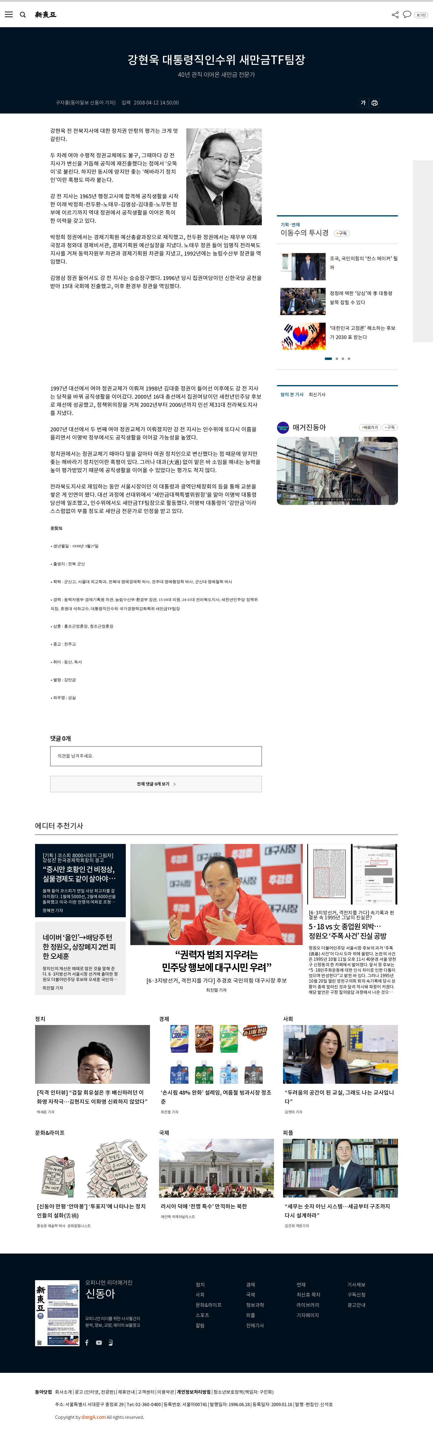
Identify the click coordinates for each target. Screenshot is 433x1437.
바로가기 (371, 427)
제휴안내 (126, 1392)
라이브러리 (308, 1305)
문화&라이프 (209, 1305)
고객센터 (146, 1392)
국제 (250, 1295)
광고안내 (356, 1305)
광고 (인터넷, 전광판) (95, 1392)
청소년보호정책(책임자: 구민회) (243, 1392)
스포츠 (202, 1315)
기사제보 (356, 1285)
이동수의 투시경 (305, 233)
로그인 (421, 15)
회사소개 (63, 1392)
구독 (343, 233)
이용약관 (165, 1392)
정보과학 (255, 1305)
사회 (200, 1295)
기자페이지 (308, 1315)
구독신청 (356, 1295)
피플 (250, 1315)
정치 (200, 1285)
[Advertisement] (141, 336)
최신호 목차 (309, 1295)
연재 (301, 1285)
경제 (250, 1285)
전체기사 (255, 1326)
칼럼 (200, 1326)
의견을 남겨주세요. (75, 756)
